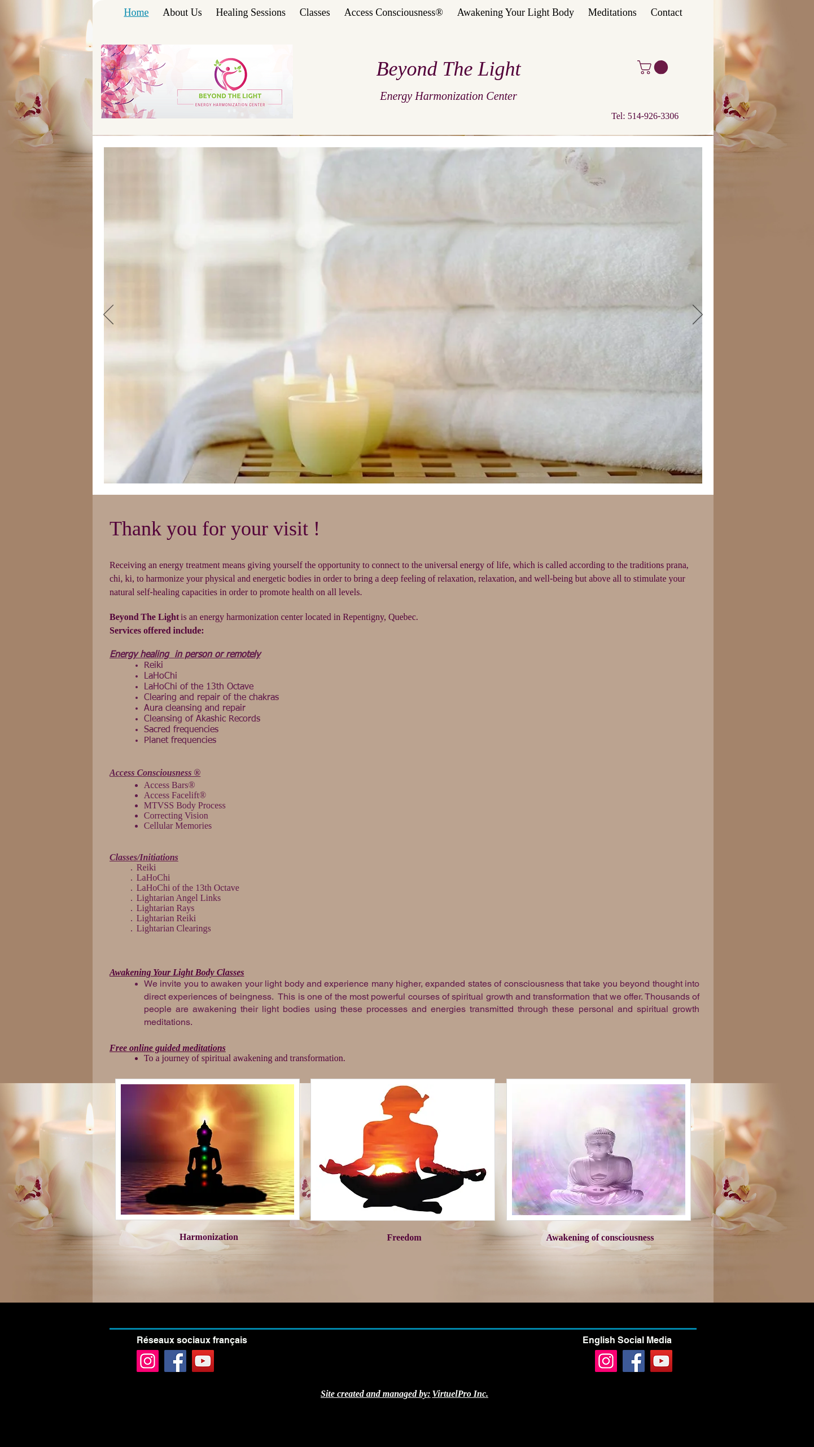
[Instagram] (148, 1361)
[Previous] (108, 315)
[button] (654, 67)
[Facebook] (175, 1361)
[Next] (698, 315)
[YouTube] (203, 1361)
